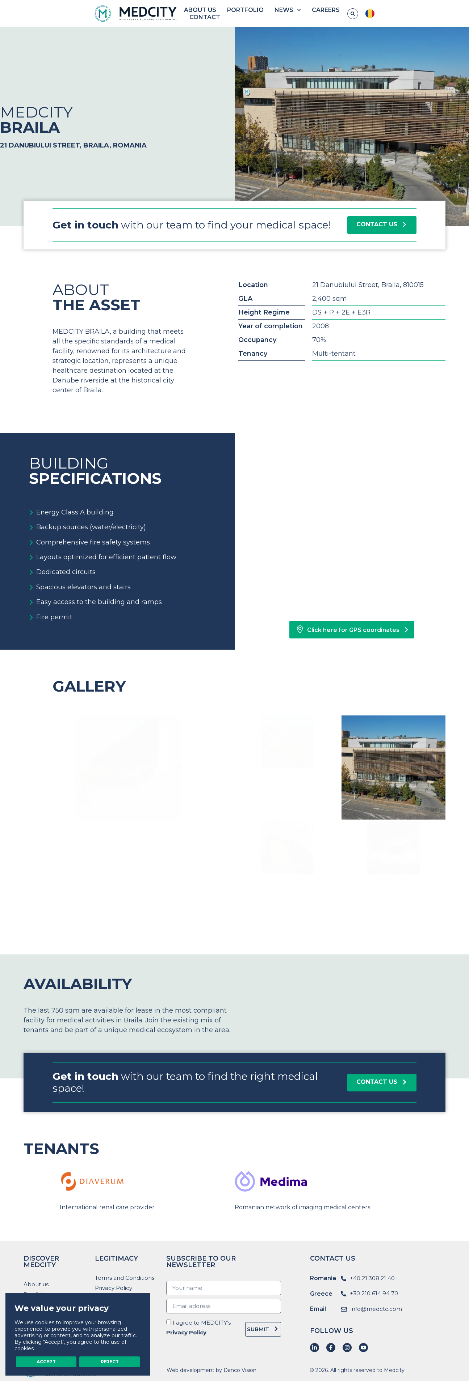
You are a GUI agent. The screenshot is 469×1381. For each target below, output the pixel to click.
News (303, 13)
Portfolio (261, 13)
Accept (46, 1361)
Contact (381, 13)
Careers (341, 13)
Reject (109, 1361)
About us (216, 13)
